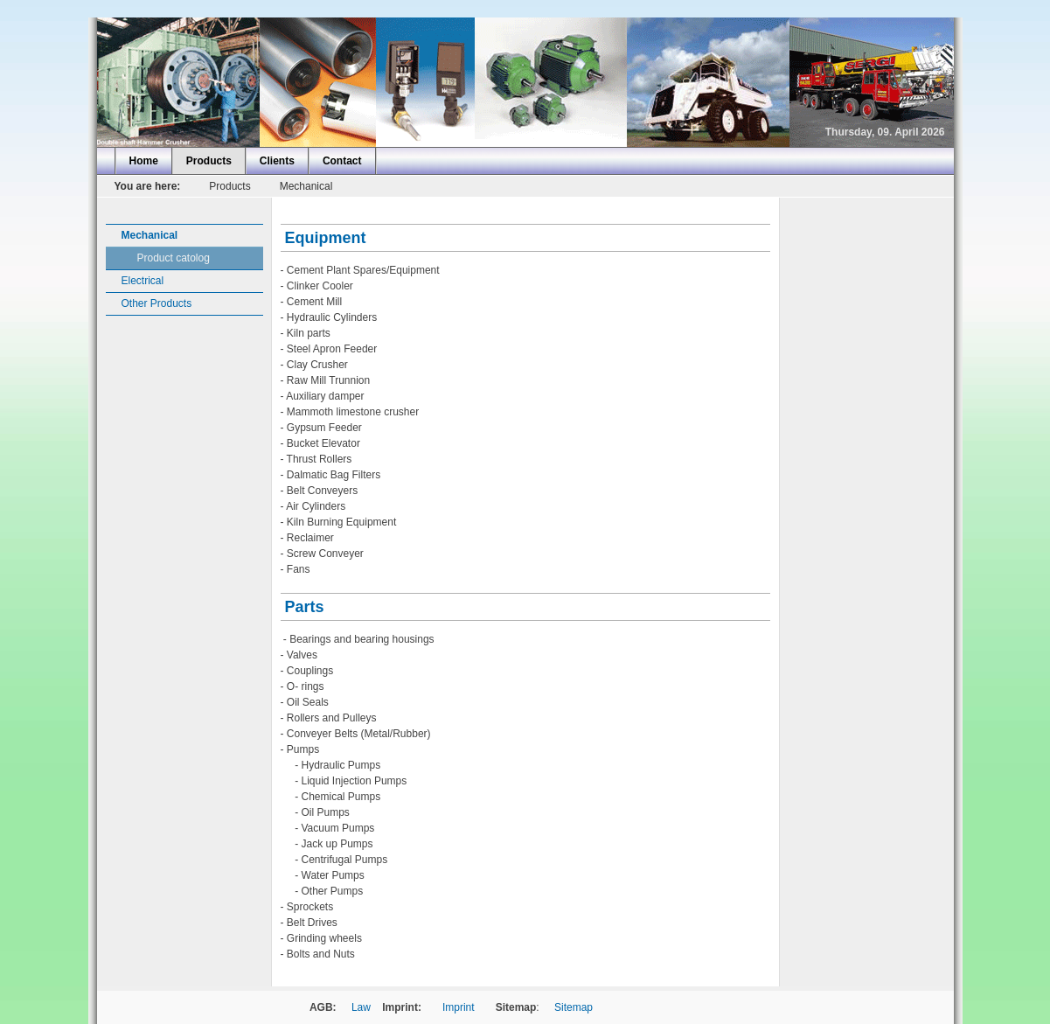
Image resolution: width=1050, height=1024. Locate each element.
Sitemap (573, 1007)
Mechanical (306, 186)
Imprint (458, 1007)
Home (143, 161)
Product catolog (173, 258)
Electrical (143, 281)
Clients (277, 161)
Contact (342, 161)
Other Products (157, 303)
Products (209, 161)
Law (361, 1007)
